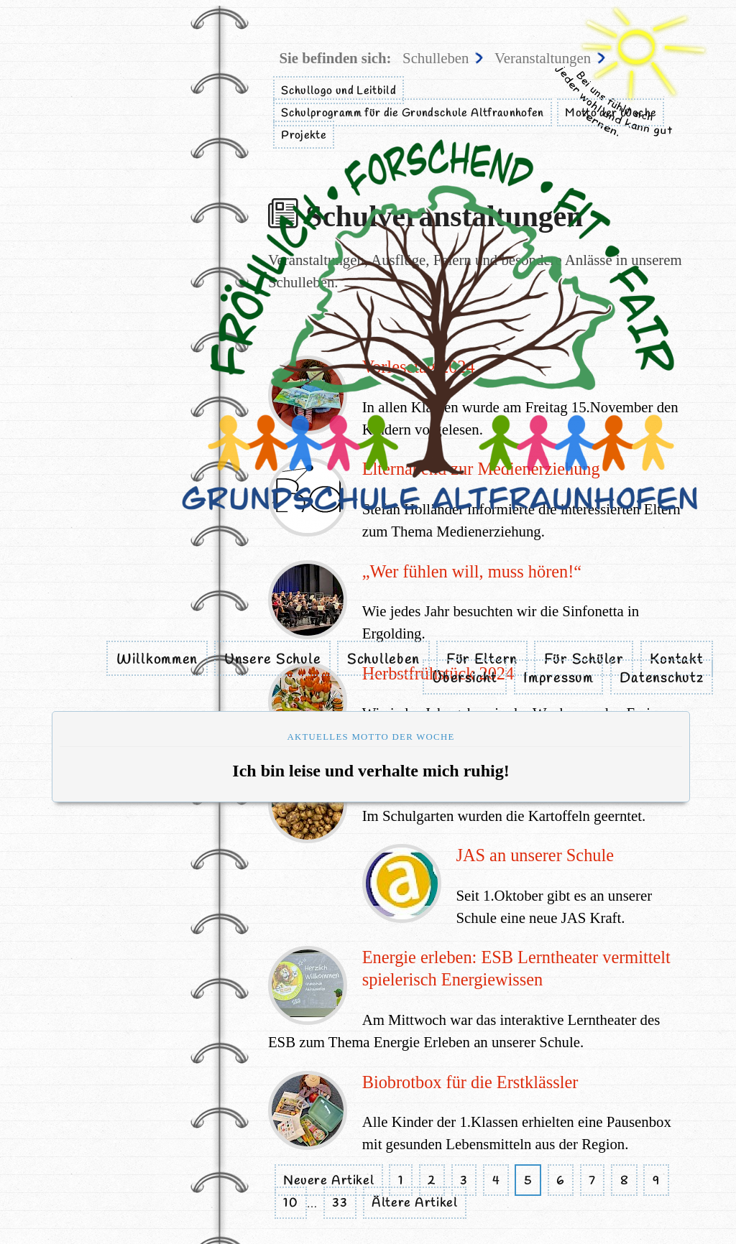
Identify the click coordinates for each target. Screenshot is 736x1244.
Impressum (558, 678)
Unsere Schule (272, 660)
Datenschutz (661, 678)
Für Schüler (584, 660)
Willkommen (157, 660)
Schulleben (383, 660)
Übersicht (464, 678)
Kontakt (676, 660)
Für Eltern (482, 660)
